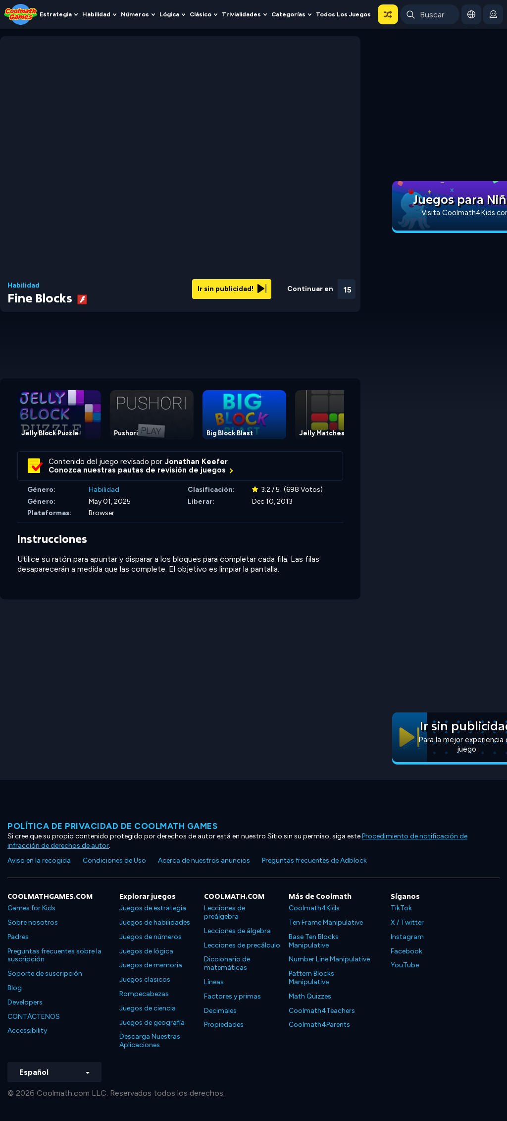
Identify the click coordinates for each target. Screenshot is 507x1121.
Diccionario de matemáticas (227, 963)
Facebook (406, 951)
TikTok (401, 908)
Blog (14, 988)
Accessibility (27, 1030)
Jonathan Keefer (196, 461)
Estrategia (56, 14)
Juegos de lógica (146, 951)
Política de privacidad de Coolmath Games (112, 826)
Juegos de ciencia (147, 1008)
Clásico (200, 14)
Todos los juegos (343, 14)
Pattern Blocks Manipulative (311, 977)
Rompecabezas (144, 994)
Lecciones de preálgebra (224, 912)
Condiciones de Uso (114, 860)
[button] (388, 14)
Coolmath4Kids (314, 908)
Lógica (169, 14)
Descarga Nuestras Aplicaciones (149, 1040)
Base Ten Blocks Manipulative (314, 941)
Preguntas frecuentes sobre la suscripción (54, 955)
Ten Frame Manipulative (326, 922)
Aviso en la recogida (39, 860)
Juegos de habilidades (154, 922)
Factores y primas (232, 996)
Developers (25, 1002)
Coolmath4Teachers (322, 1010)
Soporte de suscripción (44, 973)
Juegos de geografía (152, 1022)
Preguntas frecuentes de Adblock (314, 860)
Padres (18, 937)
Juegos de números (150, 937)
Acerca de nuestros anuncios (204, 860)
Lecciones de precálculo (242, 945)
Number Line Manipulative (329, 959)
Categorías (288, 14)
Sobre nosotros (32, 922)
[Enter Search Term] (429, 14)
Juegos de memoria (150, 965)
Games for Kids (31, 908)
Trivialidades (241, 14)
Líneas (214, 982)
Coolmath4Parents (319, 1024)
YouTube (405, 965)
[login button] (493, 14)
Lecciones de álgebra (237, 931)
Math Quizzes (310, 996)
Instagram (407, 937)
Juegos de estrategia (152, 908)
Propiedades (224, 1024)
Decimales (220, 1010)
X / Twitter (407, 922)
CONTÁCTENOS (33, 1016)
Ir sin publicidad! (232, 289)
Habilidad (96, 14)
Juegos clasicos (144, 979)
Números (135, 14)
